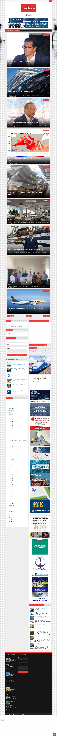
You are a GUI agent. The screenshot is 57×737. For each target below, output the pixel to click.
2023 (9, 406)
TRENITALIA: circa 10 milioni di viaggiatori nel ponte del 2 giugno (39, 351)
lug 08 (11, 482)
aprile (10, 499)
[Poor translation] (3, 720)
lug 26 (11, 429)
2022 (9, 507)
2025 (9, 403)
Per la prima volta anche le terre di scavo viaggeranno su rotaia (25, 192)
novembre (11, 410)
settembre (11, 414)
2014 (9, 523)
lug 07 (11, 484)
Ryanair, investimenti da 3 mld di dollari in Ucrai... (18, 462)
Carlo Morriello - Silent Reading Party (15, 326)
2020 (9, 511)
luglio (10, 418)
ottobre (10, 412)
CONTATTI (14, 1)
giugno (10, 496)
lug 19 (11, 467)
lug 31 (11, 419)
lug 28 (11, 425)
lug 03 (11, 489)
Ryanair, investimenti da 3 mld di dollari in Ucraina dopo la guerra (25, 308)
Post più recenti (10, 316)
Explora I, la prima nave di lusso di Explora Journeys (21, 91)
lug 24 (11, 433)
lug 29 (11, 423)
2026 (9, 401)
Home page (8, 1)
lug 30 (11, 421)
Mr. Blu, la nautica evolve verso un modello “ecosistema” (10, 690)
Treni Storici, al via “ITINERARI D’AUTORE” (42, 631)
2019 (9, 513)
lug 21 (11, 438)
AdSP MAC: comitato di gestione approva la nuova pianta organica (25, 249)
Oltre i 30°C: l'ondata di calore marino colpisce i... (18, 449)
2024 (9, 404)
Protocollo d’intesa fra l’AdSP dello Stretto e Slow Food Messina (25, 283)
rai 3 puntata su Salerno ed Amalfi (15, 325)
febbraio (10, 503)
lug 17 (11, 469)
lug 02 (11, 491)
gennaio (10, 505)
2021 (9, 509)
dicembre (10, 408)
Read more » (46, 35)
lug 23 (11, 435)
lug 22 (11, 436)
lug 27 (11, 427)
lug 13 (11, 474)
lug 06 (11, 486)
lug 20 (11, 465)
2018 (9, 515)
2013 (9, 525)
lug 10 (11, 480)
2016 (9, 519)
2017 (9, 517)
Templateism (18, 714)
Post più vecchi (47, 316)
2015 (9, 521)
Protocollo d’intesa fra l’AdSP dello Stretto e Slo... (18, 461)
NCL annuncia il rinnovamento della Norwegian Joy (21, 219)
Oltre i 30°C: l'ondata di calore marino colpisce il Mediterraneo (24, 158)
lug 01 (11, 493)
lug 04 (11, 488)
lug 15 (11, 470)
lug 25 (11, 431)
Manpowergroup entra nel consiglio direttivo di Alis (21, 61)
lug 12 (11, 476)
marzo (10, 501)
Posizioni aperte (10, 333)
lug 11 (11, 478)
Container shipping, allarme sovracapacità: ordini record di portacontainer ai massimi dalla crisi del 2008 (42, 617)
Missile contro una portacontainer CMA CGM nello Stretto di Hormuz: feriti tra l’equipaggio (42, 609)
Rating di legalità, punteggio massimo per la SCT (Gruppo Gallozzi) (25, 122)
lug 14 (11, 472)
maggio (10, 497)
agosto (10, 416)
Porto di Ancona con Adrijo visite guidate (16, 323)
